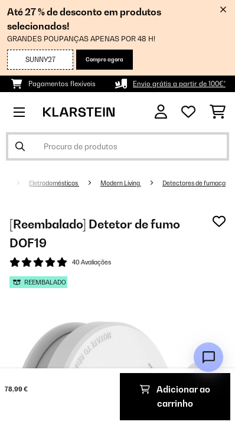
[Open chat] (208, 357)
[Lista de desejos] (188, 112)
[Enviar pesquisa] (20, 146)
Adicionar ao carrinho (175, 396)
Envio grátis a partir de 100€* (179, 84)
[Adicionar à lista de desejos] (219, 221)
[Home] (15, 183)
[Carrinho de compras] (218, 112)
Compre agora (104, 59)
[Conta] (161, 111)
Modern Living (120, 183)
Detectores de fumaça (194, 183)
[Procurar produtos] (117, 146)
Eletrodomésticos (54, 183)
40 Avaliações (91, 262)
